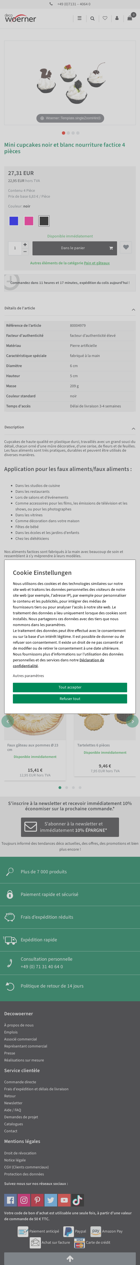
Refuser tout (70, 698)
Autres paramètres (28, 676)
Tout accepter (70, 687)
